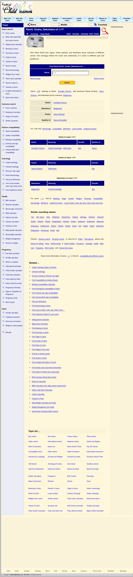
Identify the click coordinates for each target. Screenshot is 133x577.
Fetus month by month (14, 283)
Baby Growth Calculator (95, 511)
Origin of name (11, 57)
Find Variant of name (39, 358)
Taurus (94, 148)
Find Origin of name (39, 337)
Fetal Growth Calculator (36, 511)
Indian (80, 239)
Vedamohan (65, 217)
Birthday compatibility (13, 140)
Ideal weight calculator (14, 234)
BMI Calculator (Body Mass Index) (44, 377)
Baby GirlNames (7, 19)
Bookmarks (123, 571)
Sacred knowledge (55, 148)
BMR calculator (11, 213)
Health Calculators (35, 476)
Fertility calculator (12, 258)
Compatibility (57, 129)
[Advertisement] (88, 282)
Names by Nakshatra (35, 469)
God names (71, 464)
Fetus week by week (13, 279)
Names (17, 571)
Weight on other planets (14, 326)
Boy (79, 148)
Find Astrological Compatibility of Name (46, 289)
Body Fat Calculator (39, 381)
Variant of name (34, 506)
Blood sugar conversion (14, 209)
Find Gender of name (39, 341)
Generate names (58, 239)
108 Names (32, 464)
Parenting (90, 476)
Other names (52, 452)
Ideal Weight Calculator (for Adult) (44, 403)
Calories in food (11, 226)
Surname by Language (36, 457)
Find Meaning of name (40, 328)
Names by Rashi (73, 469)
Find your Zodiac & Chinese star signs (45, 276)
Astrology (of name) (55, 464)
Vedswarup (44, 230)
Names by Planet (54, 469)
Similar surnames (12, 121)
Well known (67, 148)
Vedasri (73, 221)
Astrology (34, 34)
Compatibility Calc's (35, 452)
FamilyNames (79, 19)
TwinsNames (31, 19)
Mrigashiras (67, 95)
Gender (71, 198)
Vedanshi (100, 217)
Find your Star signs (13, 171)
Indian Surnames (73, 452)
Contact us (84, 571)
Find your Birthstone (13, 180)
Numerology (46, 129)
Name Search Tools (74, 447)
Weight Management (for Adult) (43, 407)
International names (55, 441)
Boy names (32, 436)
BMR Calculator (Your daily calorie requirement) (49, 386)
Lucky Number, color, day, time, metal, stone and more (83, 203)
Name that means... (13, 98)
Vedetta (60, 226)
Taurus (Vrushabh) (60, 120)
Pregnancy (39, 248)
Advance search (99, 78)
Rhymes (51, 481)
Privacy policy (97, 571)
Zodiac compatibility (13, 135)
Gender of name (11, 62)
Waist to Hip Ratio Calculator (42, 390)
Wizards (8, 332)
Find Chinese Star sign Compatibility (45, 293)
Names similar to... (12, 83)
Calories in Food (38, 399)
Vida (57, 230)
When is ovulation (12, 262)
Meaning (56, 198)
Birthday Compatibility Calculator (43, 284)
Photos (48, 571)
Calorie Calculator (38, 394)
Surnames (80, 244)
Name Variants (69, 244)
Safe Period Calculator (75, 506)
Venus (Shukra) (59, 114)
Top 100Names (91, 19)
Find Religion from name (40, 349)
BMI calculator (11, 200)
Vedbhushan (44, 226)
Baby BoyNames (19, 19)
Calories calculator (12, 222)
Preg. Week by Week (74, 511)
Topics (96, 34)
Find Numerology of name (41, 306)
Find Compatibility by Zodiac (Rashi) (45, 280)
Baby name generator (13, 37)
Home (8, 571)
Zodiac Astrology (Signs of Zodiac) (44, 267)
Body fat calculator (12, 205)
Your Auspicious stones (14, 190)
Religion (79, 198)
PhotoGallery (114, 19)
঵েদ (38, 91)
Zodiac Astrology (12, 162)
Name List (51, 447)
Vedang (75, 217)
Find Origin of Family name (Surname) (45, 372)
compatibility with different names (92, 256)
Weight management (13, 239)
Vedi (79, 226)
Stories (69, 481)
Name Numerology (12, 70)
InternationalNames (67, 19)
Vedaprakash (56, 221)
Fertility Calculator (93, 506)
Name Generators (34, 447)
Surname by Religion (55, 457)
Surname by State (73, 457)
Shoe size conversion (13, 321)
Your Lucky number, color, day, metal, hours (14, 184)
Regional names (73, 441)
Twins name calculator (14, 79)
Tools (91, 34)
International (88, 239)
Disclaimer (111, 571)
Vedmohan (100, 226)
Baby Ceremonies (34, 481)
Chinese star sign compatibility (12, 145)
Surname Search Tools (95, 457)
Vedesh (53, 226)
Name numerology (93, 488)
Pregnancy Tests (12, 298)
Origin (64, 198)
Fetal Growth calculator (14, 270)
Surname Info (52, 506)
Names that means (66, 248)
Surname (75, 34)
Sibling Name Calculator (40, 320)
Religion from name (13, 74)
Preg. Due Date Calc (55, 511)
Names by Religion (93, 441)
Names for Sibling (37, 244)
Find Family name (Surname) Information (46, 368)
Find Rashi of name (39, 345)
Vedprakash (35, 230)
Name (69, 34)
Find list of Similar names (41, 354)
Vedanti (47, 221)
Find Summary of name (40, 332)
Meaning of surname (13, 112)
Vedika (85, 226)
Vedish (91, 226)
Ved (32, 217)
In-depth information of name (14, 92)
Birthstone (66, 129)
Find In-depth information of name (44, 362)
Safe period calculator (13, 266)
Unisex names (72, 436)
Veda (48, 217)
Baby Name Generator (40, 324)
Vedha (74, 226)
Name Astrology (35, 78)
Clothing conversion (13, 317)
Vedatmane (91, 221)
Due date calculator (12, 253)
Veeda (52, 230)
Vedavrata (100, 221)
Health (96, 244)
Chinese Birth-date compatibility (12, 151)
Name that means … (94, 499)
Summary (87, 198)
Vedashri (66, 221)
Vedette (67, 226)
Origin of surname (12, 116)
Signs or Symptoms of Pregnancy (13, 293)
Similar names (56, 244)
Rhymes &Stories (102, 19)
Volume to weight (12, 243)
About (74, 571)
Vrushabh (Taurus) (64, 91)
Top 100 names (92, 447)
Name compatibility (12, 131)
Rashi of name (11, 66)
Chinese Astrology (12, 167)
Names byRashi (43, 19)
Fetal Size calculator (13, 275)
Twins (47, 244)
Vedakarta (55, 217)
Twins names (91, 436)
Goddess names (92, 464)
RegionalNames (55, 19)
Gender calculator (12, 313)
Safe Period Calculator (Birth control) (45, 411)
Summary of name (12, 53)
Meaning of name (12, 49)
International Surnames (95, 452)
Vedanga (83, 217)
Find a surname (11, 108)
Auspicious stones (89, 129)
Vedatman (81, 221)
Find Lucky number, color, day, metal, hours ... (48, 310)
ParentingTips (126, 19)
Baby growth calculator (14, 230)
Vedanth (40, 221)
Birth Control (10, 302)
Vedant (33, 221)
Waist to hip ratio (12, 217)
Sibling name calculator (14, 44)
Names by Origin (93, 469)
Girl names (52, 436)
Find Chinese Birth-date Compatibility (45, 297)
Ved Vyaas (40, 217)
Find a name (10, 33)
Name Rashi (45, 34)
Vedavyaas (35, 226)
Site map (64, 571)
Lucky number (77, 129)
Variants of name (12, 87)
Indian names (33, 441)
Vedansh (92, 217)
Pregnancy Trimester (13, 288)
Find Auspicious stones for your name (45, 314)
